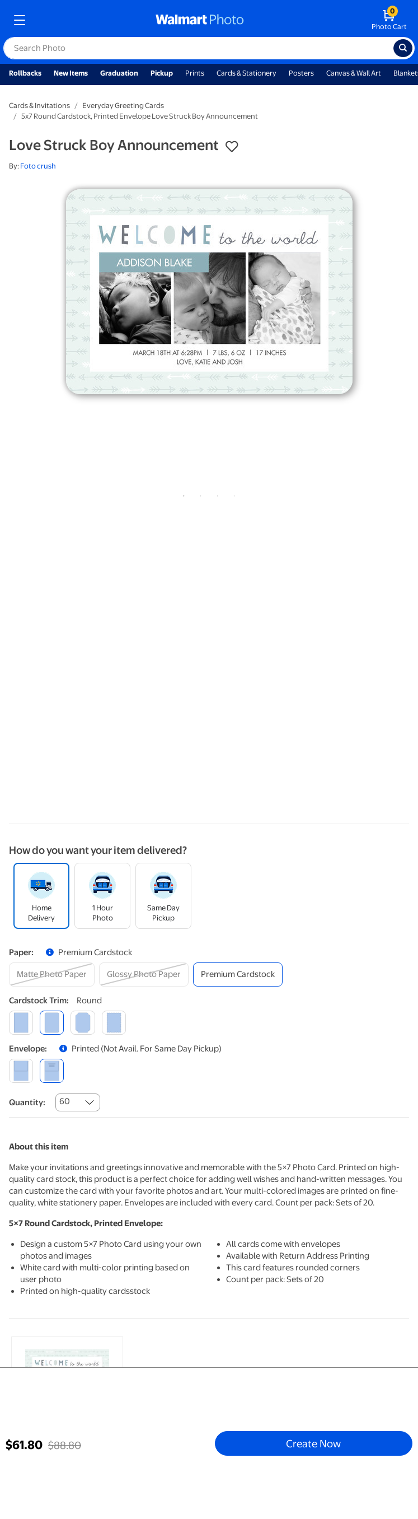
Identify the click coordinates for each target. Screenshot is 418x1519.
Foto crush (38, 166)
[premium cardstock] (238, 974)
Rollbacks (25, 73)
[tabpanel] (209, 291)
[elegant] (83, 1023)
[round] (52, 1023)
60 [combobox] (64, 1101)
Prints (194, 73)
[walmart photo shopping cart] (389, 20)
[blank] (21, 1071)
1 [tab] (181, 493)
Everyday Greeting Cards (123, 105)
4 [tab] (232, 493)
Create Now (313, 1443)
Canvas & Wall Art (353, 73)
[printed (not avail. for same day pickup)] (52, 1071)
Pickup (162, 73)
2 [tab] (198, 493)
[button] (232, 146)
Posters (301, 73)
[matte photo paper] (52, 974)
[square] (21, 1023)
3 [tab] (215, 493)
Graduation (119, 73)
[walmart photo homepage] (200, 20)
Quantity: (27, 1102)
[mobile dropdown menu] (19, 20)
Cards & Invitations (39, 105)
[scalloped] (114, 1023)
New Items (71, 73)
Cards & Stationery (246, 73)
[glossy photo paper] (144, 974)
